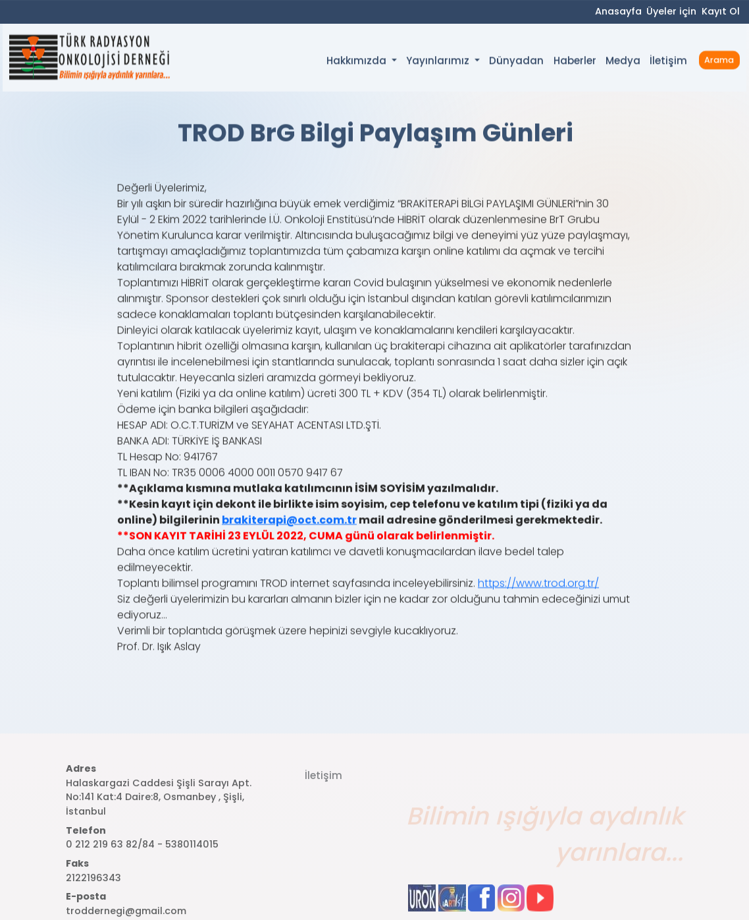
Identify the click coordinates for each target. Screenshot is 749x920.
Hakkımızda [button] (357, 62)
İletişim (668, 62)
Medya (623, 62)
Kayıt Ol (721, 11)
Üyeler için (671, 11)
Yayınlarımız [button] (439, 62)
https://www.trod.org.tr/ (538, 598)
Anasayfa (618, 11)
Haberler (575, 62)
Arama (719, 61)
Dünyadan (516, 62)
